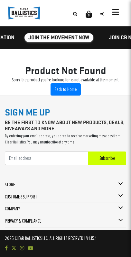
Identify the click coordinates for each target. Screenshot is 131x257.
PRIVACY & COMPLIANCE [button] (23, 221)
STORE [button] (10, 184)
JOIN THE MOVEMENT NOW (59, 37)
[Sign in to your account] (102, 14)
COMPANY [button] (12, 208)
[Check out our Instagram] (22, 248)
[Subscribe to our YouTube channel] (30, 248)
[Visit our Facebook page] (6, 248)
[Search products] (75, 14)
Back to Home (66, 89)
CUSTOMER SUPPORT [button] (21, 196)
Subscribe (107, 158)
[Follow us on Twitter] (13, 248)
